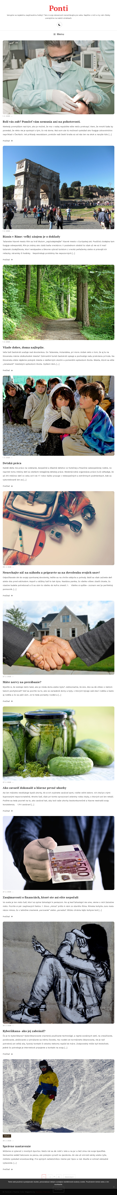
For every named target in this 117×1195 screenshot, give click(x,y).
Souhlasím (58, 1189)
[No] (113, 1187)
